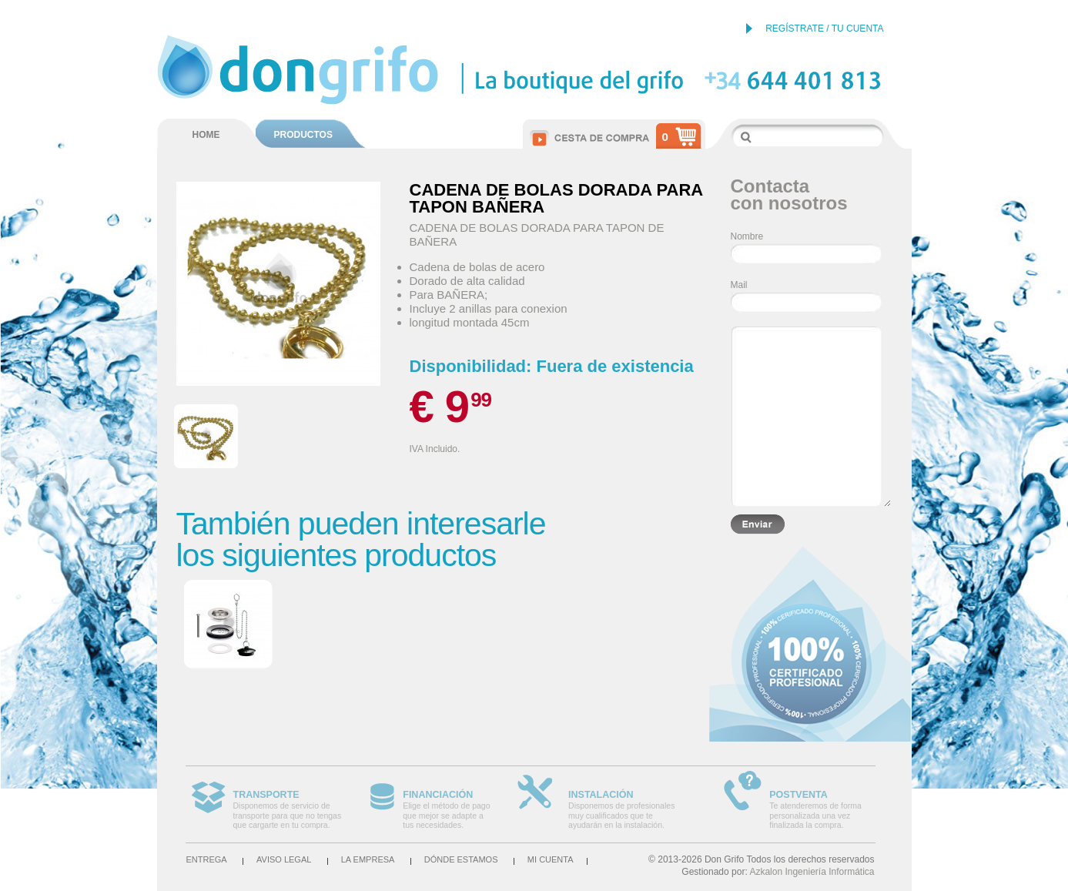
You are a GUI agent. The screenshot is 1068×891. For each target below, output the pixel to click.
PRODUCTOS (303, 134)
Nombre (747, 236)
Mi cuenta (550, 859)
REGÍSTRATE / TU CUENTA (824, 28)
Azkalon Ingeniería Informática (811, 871)
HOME (206, 134)
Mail (739, 285)
